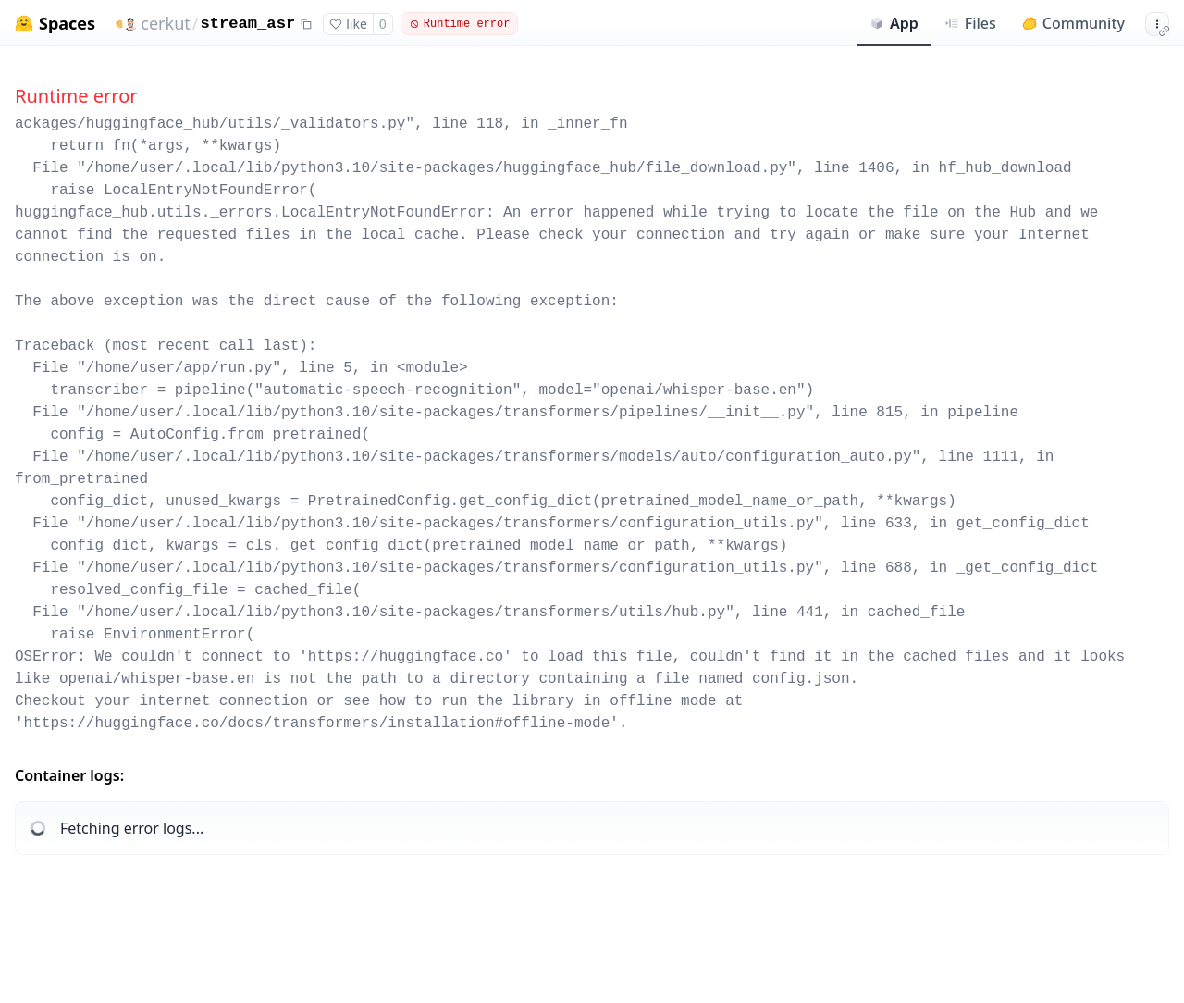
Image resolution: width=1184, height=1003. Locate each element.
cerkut (165, 23)
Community (1073, 23)
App (894, 23)
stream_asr (248, 23)
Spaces (67, 23)
